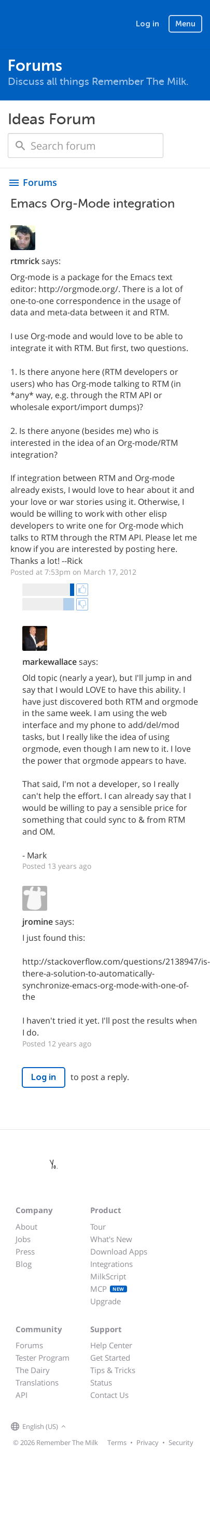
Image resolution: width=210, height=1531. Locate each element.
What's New (111, 1239)
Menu (185, 23)
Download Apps (118, 1251)
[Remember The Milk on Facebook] (83, 1427)
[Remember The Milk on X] (98, 1427)
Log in (147, 23)
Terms (117, 1442)
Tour (98, 1226)
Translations (37, 1382)
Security (181, 1442)
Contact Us (109, 1395)
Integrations (111, 1264)
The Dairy (33, 1370)
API (21, 1395)
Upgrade (105, 1301)
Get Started (110, 1357)
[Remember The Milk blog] (111, 1427)
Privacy (147, 1442)
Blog (24, 1264)
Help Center (111, 1345)
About (26, 1226)
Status (101, 1382)
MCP (108, 1289)
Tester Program (42, 1357)
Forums (29, 1345)
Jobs (23, 1239)
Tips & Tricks (112, 1370)
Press (25, 1251)
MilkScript (108, 1276)
